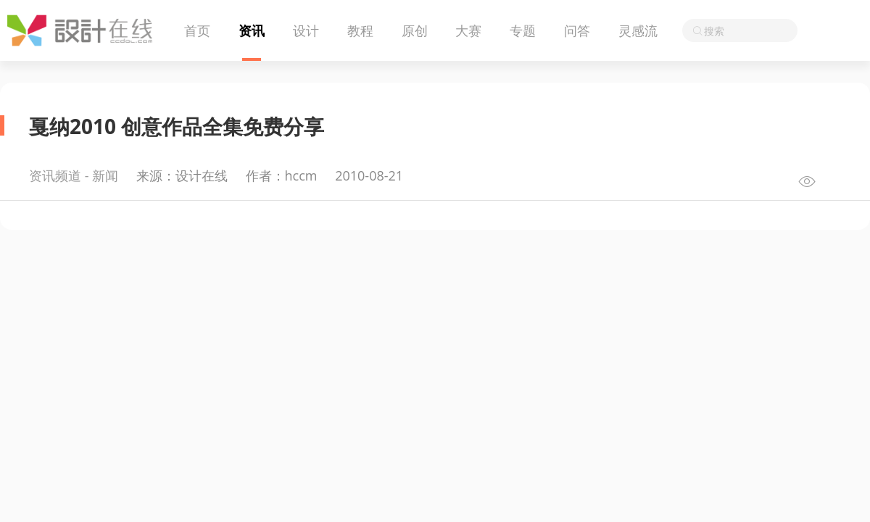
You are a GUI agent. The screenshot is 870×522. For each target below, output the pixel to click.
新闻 (105, 175)
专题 (523, 30)
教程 (360, 30)
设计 (306, 30)
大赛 (468, 30)
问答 (577, 30)
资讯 (252, 30)
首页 (197, 30)
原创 (415, 30)
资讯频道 (55, 175)
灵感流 (638, 30)
